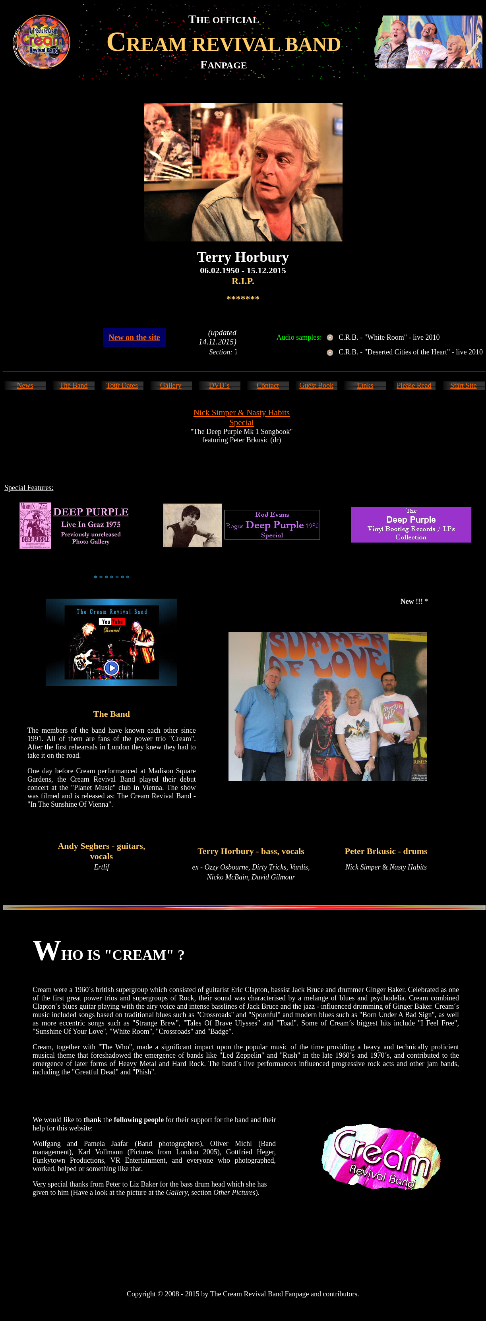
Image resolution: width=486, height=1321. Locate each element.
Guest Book (316, 385)
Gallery (171, 385)
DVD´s (219, 385)
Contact (268, 385)
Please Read (414, 385)
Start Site (463, 385)
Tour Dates (122, 385)
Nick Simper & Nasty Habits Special (242, 417)
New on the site (134, 337)
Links (365, 385)
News (25, 385)
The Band (73, 385)
